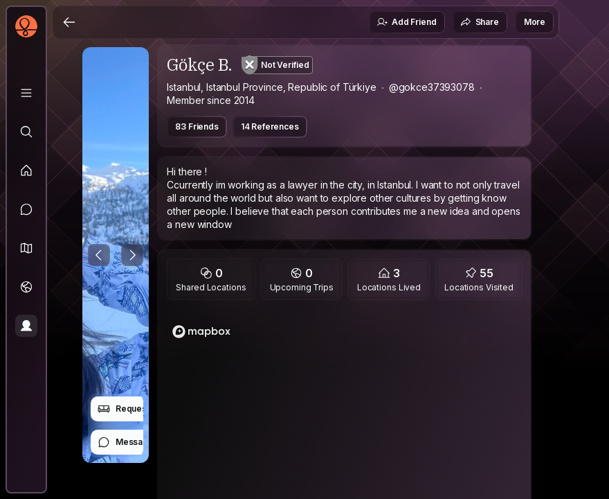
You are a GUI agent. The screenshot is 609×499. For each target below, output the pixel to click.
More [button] (534, 22)
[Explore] (26, 132)
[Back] (69, 22)
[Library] (26, 93)
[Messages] (26, 209)
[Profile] (26, 326)
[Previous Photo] (99, 255)
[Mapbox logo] (201, 332)
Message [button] (126, 442)
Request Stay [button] (133, 409)
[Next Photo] (132, 255)
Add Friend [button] (406, 22)
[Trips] (26, 287)
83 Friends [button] (196, 126)
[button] (26, 248)
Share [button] (479, 22)
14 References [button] (270, 126)
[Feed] (26, 170)
